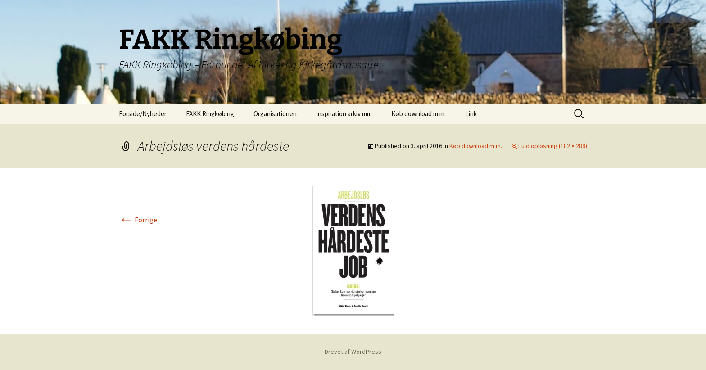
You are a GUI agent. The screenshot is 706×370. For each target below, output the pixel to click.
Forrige (138, 219)
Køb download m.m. (418, 113)
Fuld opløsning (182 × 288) (552, 146)
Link (471, 113)
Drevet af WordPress (353, 351)
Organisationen (275, 113)
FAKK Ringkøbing (210, 113)
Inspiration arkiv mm (344, 113)
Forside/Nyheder (143, 113)
